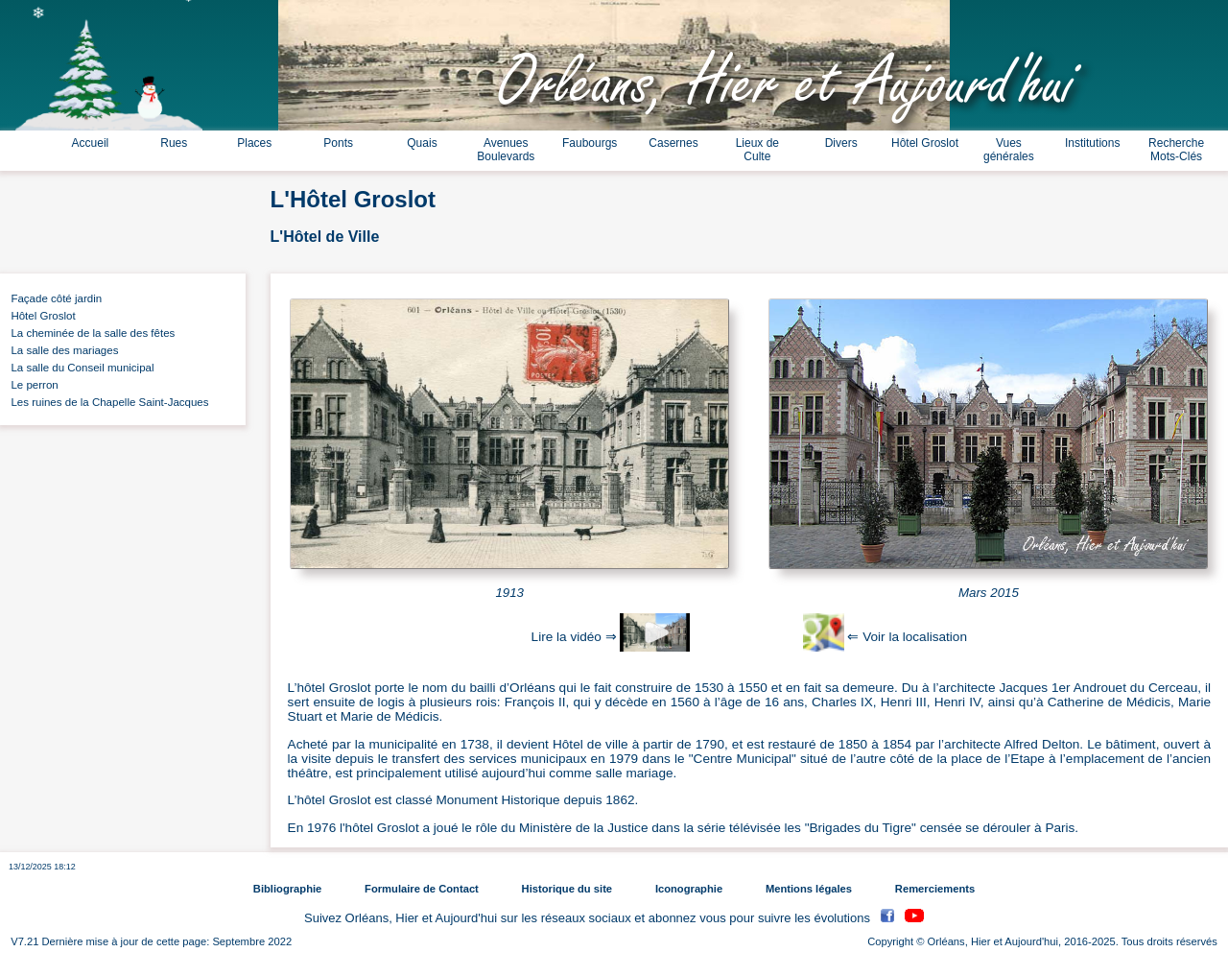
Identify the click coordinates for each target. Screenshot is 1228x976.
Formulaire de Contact (422, 888)
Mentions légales (809, 888)
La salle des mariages (61, 350)
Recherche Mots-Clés (1176, 149)
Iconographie (688, 888)
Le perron (32, 385)
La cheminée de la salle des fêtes (90, 333)
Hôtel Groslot (924, 143)
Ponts (338, 143)
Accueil (90, 143)
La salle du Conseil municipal (79, 367)
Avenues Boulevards (505, 149)
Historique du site (567, 888)
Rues (173, 143)
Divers (841, 143)
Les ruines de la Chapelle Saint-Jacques (107, 402)
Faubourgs (589, 143)
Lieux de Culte (757, 149)
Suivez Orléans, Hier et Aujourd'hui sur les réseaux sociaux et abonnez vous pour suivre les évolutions (589, 918)
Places (254, 143)
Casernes (673, 143)
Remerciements (935, 888)
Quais (422, 143)
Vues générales (1008, 149)
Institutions (1092, 143)
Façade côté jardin (53, 298)
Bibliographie (287, 888)
